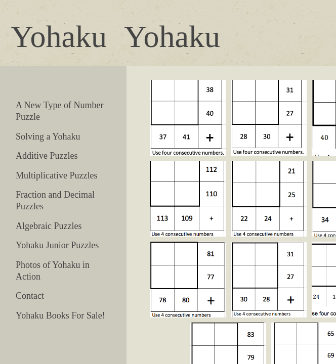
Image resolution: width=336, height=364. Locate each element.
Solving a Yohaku (48, 136)
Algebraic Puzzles (48, 226)
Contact (30, 296)
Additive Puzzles (46, 156)
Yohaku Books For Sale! (60, 315)
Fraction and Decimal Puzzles (55, 200)
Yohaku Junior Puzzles (57, 245)
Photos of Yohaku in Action (53, 271)
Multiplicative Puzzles (56, 175)
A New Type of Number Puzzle (59, 111)
